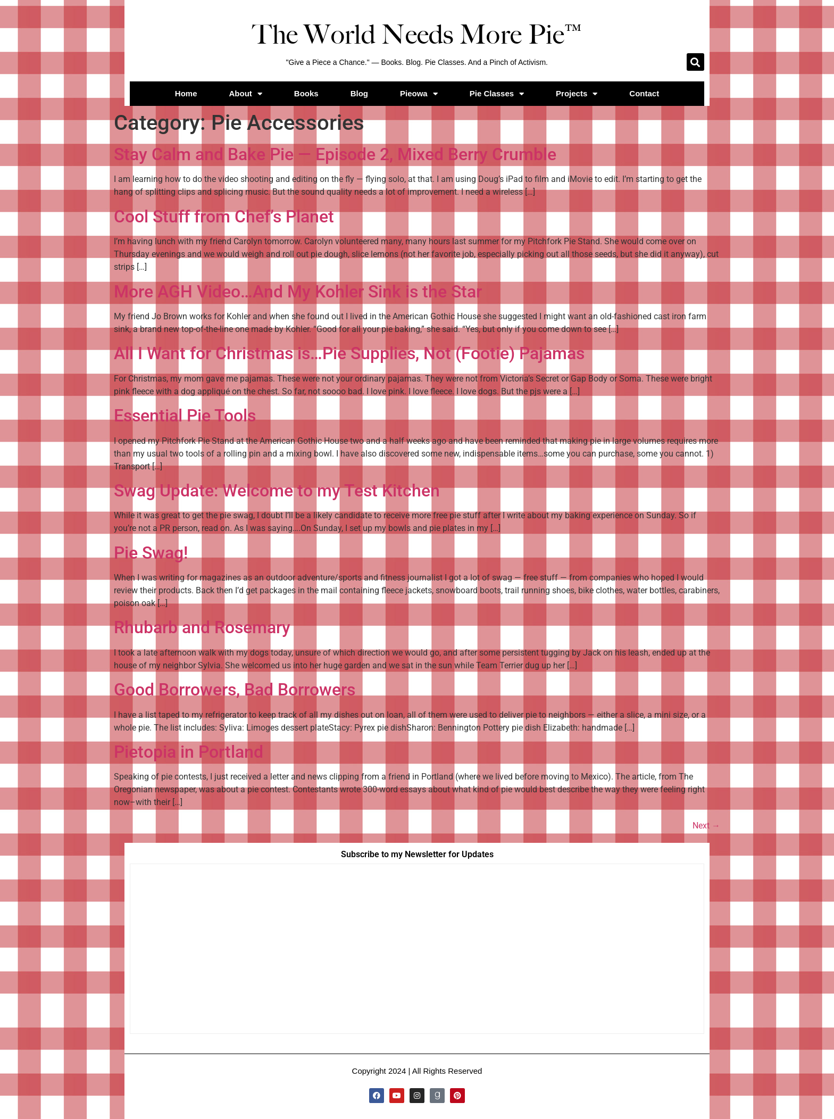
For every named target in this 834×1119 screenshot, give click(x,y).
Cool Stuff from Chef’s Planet (224, 216)
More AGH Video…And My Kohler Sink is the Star (298, 291)
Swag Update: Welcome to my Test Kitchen (277, 490)
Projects (576, 94)
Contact (644, 93)
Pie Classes (497, 94)
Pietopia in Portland (188, 752)
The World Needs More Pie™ (417, 35)
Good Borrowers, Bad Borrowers (234, 689)
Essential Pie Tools (185, 415)
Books (306, 93)
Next (706, 825)
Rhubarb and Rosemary (202, 627)
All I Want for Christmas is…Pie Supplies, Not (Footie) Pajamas (349, 353)
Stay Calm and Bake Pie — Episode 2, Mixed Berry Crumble (335, 154)
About (245, 94)
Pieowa (419, 94)
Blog (359, 93)
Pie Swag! (151, 553)
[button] (695, 62)
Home (186, 93)
